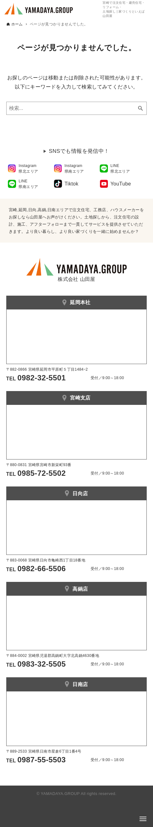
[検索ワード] (76, 108)
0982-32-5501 (42, 377)
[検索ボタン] (140, 108)
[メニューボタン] (143, 819)
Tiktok (71, 183)
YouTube (120, 183)
